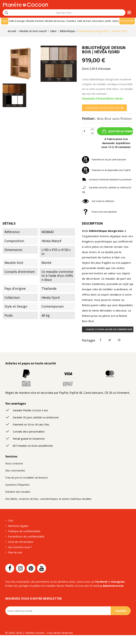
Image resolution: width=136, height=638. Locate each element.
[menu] (104, 107)
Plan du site (15, 552)
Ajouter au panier (120, 131)
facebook (101, 581)
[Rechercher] (6, 13)
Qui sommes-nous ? (20, 547)
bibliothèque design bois (106, 231)
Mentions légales (18, 526)
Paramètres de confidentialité (26, 536)
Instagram (118, 581)
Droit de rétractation (20, 541)
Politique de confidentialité (24, 531)
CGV (10, 520)
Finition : (107, 119)
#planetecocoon (113, 585)
